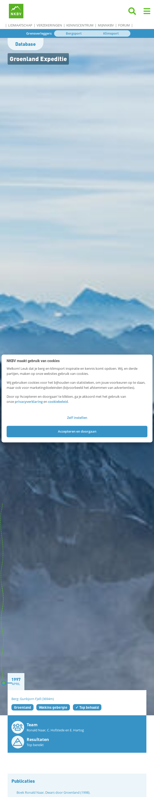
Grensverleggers (39, 33)
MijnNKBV (106, 25)
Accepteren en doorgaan (77, 431)
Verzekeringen (49, 25)
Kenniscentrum (80, 25)
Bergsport (74, 33)
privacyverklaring (29, 401)
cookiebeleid (58, 401)
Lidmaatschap (20, 25)
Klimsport (111, 33)
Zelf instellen (77, 418)
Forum (124, 25)
